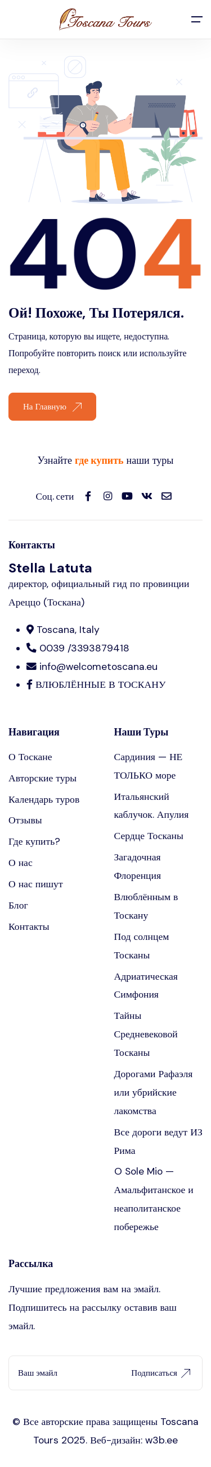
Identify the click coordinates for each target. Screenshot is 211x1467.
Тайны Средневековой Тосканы (146, 1034)
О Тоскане (30, 757)
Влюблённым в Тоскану (146, 906)
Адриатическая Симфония (146, 985)
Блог (18, 905)
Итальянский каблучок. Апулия (151, 805)
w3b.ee (161, 1440)
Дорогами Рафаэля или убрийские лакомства (153, 1092)
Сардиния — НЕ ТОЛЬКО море (148, 766)
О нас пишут (35, 884)
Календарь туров (43, 799)
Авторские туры (42, 778)
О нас (20, 862)
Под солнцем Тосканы (141, 945)
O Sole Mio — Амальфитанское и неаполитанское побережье (154, 1199)
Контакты (29, 926)
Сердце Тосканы (148, 836)
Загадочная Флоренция (137, 866)
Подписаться (160, 1372)
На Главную (52, 406)
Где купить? (34, 841)
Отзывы (25, 820)
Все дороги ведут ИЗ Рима (158, 1141)
